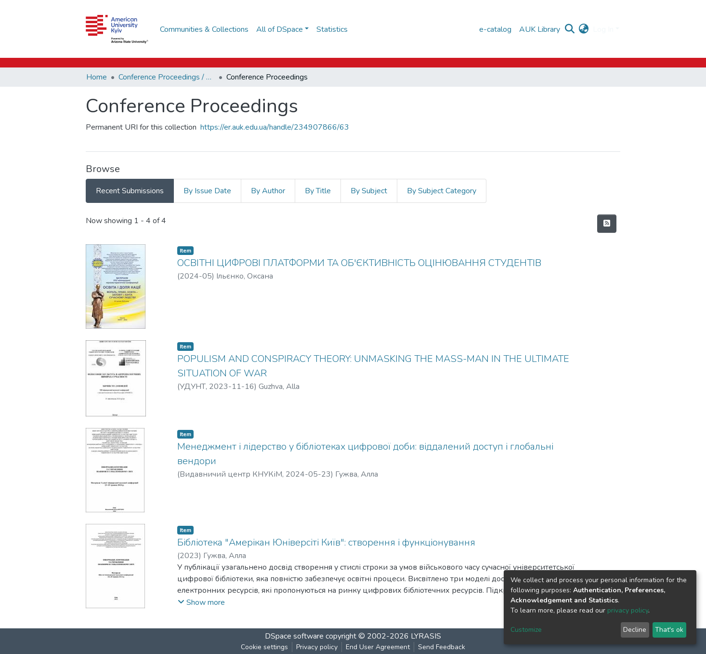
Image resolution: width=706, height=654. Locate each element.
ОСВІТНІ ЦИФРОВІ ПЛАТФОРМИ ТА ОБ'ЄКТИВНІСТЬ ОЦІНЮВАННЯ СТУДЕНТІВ (359, 262)
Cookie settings (264, 647)
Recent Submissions (130, 191)
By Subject (369, 191)
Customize (526, 629)
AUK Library (539, 29)
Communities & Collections (204, 29)
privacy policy (627, 610)
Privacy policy (317, 647)
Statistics (332, 29)
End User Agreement (378, 647)
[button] (584, 29)
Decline (634, 629)
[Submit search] (570, 29)
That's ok (669, 629)
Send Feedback (441, 647)
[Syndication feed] (606, 223)
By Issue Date (207, 191)
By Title (318, 191)
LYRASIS (426, 636)
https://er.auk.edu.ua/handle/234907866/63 (274, 127)
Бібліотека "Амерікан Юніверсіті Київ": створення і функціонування (326, 542)
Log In (603, 29)
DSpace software (294, 636)
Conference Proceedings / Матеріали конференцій (166, 77)
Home (96, 77)
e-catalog (495, 29)
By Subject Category (441, 191)
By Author (268, 191)
